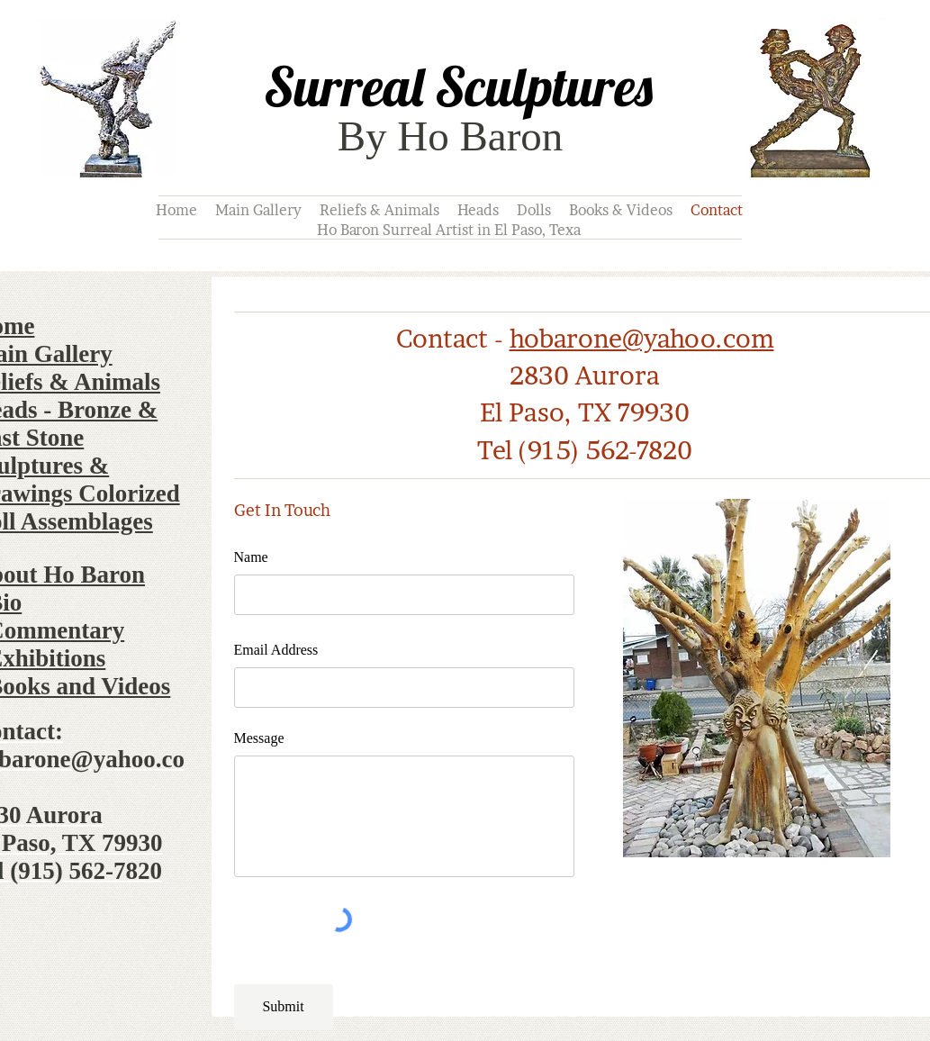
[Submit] (283, 1007)
